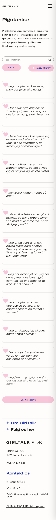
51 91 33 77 (13, 488)
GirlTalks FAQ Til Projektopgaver (25, 506)
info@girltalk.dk (15, 481)
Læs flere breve (28, 399)
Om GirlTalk (23, 423)
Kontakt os (18, 473)
